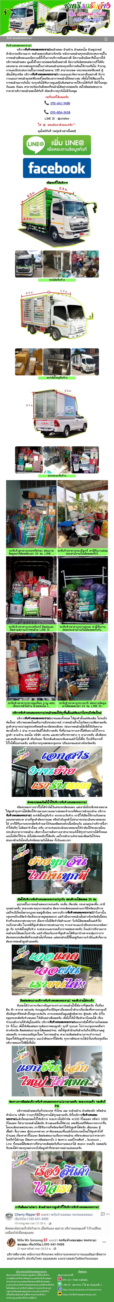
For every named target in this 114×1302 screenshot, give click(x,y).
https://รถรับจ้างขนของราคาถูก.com (79, 1295)
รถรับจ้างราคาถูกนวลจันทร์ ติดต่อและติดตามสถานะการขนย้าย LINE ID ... (31, 628)
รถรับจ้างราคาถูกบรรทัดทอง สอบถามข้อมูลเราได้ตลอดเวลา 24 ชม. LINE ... (31, 552)
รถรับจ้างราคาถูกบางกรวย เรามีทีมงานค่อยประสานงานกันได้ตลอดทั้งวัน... (83, 628)
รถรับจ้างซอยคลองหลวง (28, 1285)
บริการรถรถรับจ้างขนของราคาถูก (31, 1272)
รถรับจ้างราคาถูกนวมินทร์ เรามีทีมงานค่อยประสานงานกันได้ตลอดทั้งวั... (82, 552)
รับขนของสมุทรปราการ (24, 1291)
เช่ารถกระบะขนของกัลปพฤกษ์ (24, 1282)
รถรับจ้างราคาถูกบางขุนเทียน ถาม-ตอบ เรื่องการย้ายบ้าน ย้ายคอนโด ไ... (31, 705)
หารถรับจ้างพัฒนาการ (27, 1288)
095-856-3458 (60, 112)
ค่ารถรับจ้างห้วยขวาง (22, 1278)
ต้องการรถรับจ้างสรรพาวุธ (18, 1275)
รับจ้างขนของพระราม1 (19, 38)
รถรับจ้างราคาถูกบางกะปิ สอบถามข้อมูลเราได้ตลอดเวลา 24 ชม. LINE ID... (82, 705)
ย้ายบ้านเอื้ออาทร (26, 1295)
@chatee (76, 1285)
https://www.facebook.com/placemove (81, 1290)
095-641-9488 (60, 103)
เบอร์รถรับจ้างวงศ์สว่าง (26, 1298)
